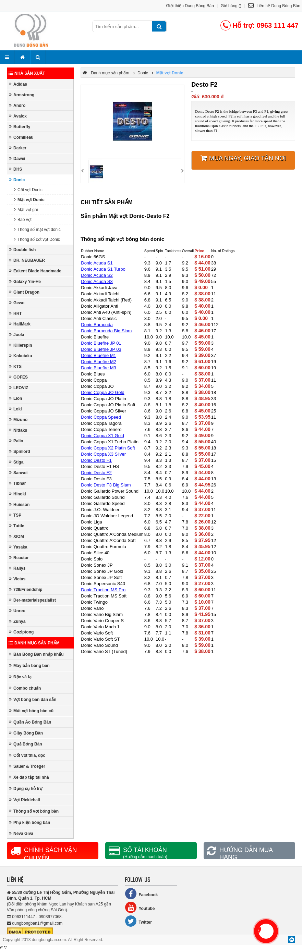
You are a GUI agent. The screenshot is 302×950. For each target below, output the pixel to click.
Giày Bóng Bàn (26, 733)
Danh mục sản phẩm (34, 643)
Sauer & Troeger (27, 766)
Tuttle (16, 525)
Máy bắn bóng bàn (29, 665)
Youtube (140, 907)
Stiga (16, 462)
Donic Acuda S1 (97, 263)
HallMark (20, 323)
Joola (16, 334)
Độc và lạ (20, 676)
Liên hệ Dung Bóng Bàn (274, 5)
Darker (17, 147)
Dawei (17, 158)
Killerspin (20, 345)
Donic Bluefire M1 (98, 355)
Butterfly (19, 126)
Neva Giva (21, 833)
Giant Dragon (24, 292)
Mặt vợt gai (26, 209)
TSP (15, 515)
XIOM (16, 536)
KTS (15, 366)
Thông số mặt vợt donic (37, 229)
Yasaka (18, 547)
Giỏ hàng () (231, 5)
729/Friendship (26, 589)
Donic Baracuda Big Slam (106, 330)
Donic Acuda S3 (97, 281)
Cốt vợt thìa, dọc (27, 755)
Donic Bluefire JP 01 (101, 343)
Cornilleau (21, 137)
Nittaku (18, 430)
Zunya (17, 621)
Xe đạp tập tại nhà (29, 777)
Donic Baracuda (97, 324)
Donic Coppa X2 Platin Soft (108, 448)
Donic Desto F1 (96, 460)
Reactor (19, 557)
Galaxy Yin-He (25, 281)
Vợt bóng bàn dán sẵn (32, 699)
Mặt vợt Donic (29, 199)
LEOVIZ (18, 387)
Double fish (22, 249)
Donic (17, 179)
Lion (15, 398)
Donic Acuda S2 (97, 275)
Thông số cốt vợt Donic (37, 239)
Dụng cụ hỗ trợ (25, 788)
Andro (17, 105)
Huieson (19, 504)
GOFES (18, 377)
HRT (15, 313)
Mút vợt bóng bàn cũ (31, 710)
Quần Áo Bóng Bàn (30, 722)
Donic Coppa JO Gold (102, 392)
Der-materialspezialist (32, 600)
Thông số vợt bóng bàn (34, 811)
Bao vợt (23, 219)
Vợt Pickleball (24, 799)
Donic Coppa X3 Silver (103, 454)
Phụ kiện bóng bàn (29, 822)
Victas (17, 578)
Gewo (17, 302)
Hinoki (17, 493)
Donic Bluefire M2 (98, 361)
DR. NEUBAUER (27, 260)
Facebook (141, 894)
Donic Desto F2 (96, 472)
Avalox (18, 116)
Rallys (17, 568)
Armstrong (21, 94)
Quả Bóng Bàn (25, 744)
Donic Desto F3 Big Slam (106, 485)
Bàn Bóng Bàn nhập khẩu (36, 654)
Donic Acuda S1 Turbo (103, 269)
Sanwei (18, 472)
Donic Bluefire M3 (98, 367)
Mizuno (18, 419)
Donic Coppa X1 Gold (102, 435)
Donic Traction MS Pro (103, 589)
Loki (15, 408)
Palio (16, 440)
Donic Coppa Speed (101, 417)
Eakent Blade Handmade (35, 270)
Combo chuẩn (25, 688)
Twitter (138, 921)
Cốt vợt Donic (28, 189)
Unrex (17, 610)
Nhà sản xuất (27, 73)
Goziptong (21, 631)
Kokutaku (20, 355)
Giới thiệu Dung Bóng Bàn (190, 5)
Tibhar (17, 483)
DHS (15, 169)
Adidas (18, 84)
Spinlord (19, 451)
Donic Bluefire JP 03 (101, 349)
